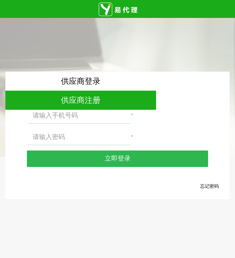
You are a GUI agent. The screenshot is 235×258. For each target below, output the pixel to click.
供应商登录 (80, 81)
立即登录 (118, 158)
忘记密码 (209, 186)
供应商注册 (80, 100)
